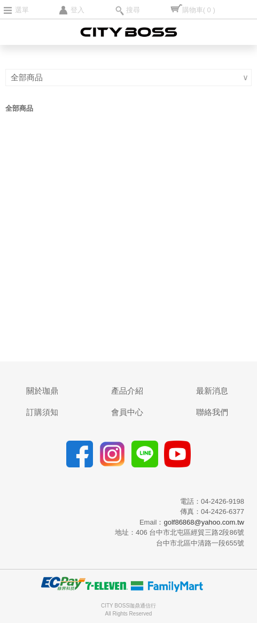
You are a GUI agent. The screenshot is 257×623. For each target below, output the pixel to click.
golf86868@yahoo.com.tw (203, 522)
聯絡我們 (212, 412)
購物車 (198, 10)
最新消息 (212, 390)
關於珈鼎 (42, 390)
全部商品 (28, 77)
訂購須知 (42, 412)
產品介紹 (127, 390)
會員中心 (127, 412)
